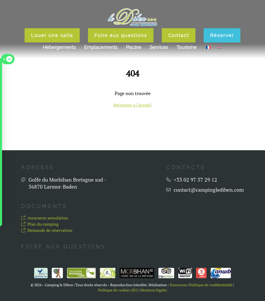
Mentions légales (153, 290)
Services (159, 47)
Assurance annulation (44, 218)
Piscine (133, 47)
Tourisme (186, 47)
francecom (178, 285)
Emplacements (100, 47)
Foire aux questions (120, 35)
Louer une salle (52, 35)
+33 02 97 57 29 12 (195, 179)
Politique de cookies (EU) (118, 290)
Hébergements (59, 47)
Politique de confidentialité (210, 285)
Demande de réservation (46, 230)
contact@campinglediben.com (209, 189)
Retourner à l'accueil (132, 105)
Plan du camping (39, 224)
